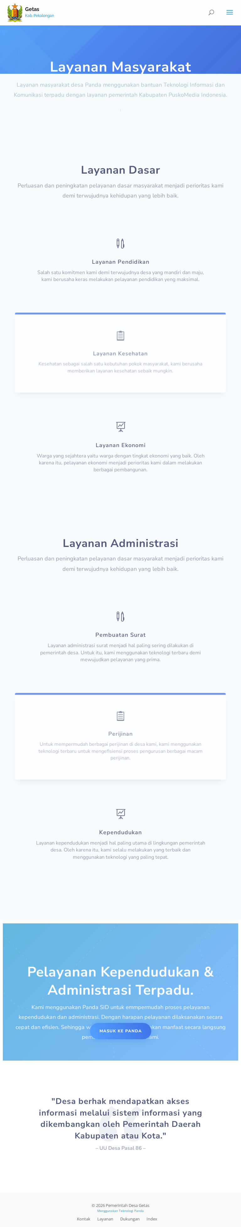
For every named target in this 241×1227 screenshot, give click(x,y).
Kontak (83, 1219)
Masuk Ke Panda (120, 1031)
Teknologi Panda (131, 1210)
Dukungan (130, 1219)
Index (152, 1219)
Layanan (105, 1219)
